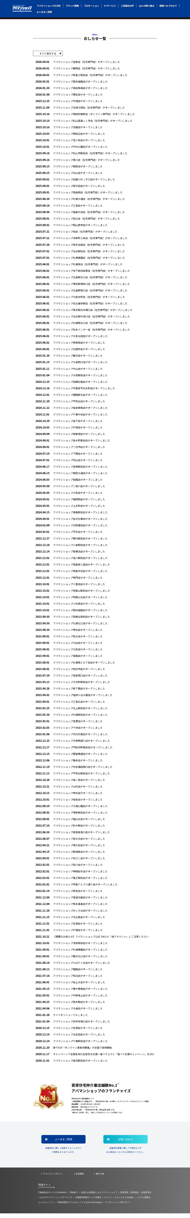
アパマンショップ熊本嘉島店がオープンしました (71, 907)
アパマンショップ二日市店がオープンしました (70, 448)
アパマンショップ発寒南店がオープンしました (70, 343)
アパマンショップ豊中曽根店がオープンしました (71, 993)
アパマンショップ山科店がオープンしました (69, 789)
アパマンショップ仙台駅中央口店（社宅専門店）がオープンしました (82, 317)
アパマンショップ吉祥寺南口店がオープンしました (72, 1026)
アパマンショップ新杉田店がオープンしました (70, 185)
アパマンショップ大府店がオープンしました (69, 651)
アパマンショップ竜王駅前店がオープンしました (71, 881)
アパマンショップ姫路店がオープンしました (69, 973)
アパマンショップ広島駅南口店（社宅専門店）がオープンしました (81, 290)
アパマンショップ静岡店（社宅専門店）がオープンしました (77, 67)
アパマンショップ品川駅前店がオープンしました (71, 559)
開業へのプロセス (168, 5)
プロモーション (91, 5)
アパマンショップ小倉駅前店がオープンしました (71, 546)
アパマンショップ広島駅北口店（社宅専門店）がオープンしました (81, 277)
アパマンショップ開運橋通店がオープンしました (71, 756)
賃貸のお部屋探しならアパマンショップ (99, 1197)
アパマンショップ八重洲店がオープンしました (70, 586)
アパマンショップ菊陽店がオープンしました (69, 658)
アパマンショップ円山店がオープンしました (69, 461)
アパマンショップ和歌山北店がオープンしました (71, 599)
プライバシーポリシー (53, 1178)
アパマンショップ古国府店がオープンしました (70, 349)
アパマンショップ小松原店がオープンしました (70, 605)
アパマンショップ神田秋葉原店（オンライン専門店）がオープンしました (85, 113)
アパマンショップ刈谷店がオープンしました (69, 645)
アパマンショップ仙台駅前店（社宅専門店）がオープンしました (80, 251)
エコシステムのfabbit (124, 1202)
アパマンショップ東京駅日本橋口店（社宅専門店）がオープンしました (83, 310)
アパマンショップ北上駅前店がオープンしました (71, 710)
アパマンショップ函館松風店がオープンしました (71, 382)
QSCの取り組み (146, 5)
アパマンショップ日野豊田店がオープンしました (71, 527)
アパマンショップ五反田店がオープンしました (70, 1039)
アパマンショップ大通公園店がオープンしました (71, 809)
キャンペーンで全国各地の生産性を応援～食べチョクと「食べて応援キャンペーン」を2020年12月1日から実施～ (96, 1058)
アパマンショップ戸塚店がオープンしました (69, 428)
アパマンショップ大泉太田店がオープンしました (71, 336)
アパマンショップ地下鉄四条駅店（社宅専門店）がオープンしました (82, 271)
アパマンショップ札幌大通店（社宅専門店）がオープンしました (80, 198)
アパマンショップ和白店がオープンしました (69, 980)
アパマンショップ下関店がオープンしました (69, 454)
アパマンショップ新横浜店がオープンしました (70, 553)
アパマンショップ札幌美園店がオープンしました (71, 953)
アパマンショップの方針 (49, 5)
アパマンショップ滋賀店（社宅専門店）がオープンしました (77, 61)
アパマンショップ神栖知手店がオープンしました (71, 875)
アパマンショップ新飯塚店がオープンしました (70, 435)
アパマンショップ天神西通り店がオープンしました (72, 743)
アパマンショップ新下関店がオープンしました (70, 691)
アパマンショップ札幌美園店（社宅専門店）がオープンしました (80, 258)
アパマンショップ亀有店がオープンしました (69, 763)
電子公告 (100, 1178)
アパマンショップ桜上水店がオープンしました (70, 986)
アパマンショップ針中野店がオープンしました (70, 829)
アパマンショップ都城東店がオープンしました (70, 855)
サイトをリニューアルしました (61, 1019)
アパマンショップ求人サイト (118, 1207)
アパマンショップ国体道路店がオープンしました (71, 80)
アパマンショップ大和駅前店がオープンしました (71, 376)
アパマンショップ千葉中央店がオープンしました (71, 415)
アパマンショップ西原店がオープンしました (69, 166)
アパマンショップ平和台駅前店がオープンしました (72, 776)
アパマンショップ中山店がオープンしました (69, 369)
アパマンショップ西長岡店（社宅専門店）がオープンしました (78, 192)
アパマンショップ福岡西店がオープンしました (70, 500)
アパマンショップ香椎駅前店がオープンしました (71, 513)
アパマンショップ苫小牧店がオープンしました (70, 139)
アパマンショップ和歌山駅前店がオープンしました (72, 592)
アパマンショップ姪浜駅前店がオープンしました (71, 1065)
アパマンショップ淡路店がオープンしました (69, 126)
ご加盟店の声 (127, 5)
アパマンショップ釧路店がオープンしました (69, 481)
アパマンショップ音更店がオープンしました (69, 724)
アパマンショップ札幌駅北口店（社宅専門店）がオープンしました (81, 323)
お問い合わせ (120, 1144)
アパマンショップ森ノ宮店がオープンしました (70, 783)
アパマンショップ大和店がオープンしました (69, 494)
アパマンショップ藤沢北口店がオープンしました (71, 960)
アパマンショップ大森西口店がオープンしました (71, 363)
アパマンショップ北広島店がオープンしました (70, 920)
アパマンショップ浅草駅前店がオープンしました (71, 947)
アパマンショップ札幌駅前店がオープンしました (71, 717)
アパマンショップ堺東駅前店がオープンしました (71, 815)
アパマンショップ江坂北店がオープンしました (70, 704)
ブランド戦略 (72, 5)
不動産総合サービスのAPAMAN (52, 1197)
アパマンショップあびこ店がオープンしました (70, 861)
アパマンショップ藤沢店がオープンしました (69, 356)
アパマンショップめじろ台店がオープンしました (71, 914)
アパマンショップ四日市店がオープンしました (70, 671)
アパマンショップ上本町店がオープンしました (70, 507)
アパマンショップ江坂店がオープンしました (69, 205)
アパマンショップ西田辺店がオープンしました (70, 133)
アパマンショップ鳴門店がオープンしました (69, 579)
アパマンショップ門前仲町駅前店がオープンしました (74, 750)
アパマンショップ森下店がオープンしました (69, 422)
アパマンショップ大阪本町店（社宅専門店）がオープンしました (80, 297)
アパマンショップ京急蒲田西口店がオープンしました (74, 769)
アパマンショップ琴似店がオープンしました (69, 632)
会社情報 (80, 1178)
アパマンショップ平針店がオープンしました (69, 533)
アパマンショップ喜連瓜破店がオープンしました (71, 901)
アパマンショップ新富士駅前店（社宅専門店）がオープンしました (81, 74)
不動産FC (73, 1197)
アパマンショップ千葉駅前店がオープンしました (71, 1045)
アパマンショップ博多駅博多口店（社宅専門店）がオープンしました (82, 284)
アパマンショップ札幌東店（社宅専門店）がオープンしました (78, 264)
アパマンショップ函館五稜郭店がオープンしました (72, 618)
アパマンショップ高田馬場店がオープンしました (71, 87)
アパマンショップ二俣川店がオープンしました (70, 487)
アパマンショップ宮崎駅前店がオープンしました (71, 467)
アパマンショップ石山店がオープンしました (69, 172)
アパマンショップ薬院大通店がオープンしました (71, 474)
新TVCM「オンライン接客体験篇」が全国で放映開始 (73, 1052)
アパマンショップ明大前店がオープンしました (70, 848)
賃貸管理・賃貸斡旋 (129, 1197)
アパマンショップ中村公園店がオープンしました (71, 146)
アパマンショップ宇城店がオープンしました (69, 100)
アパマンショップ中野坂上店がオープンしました (71, 999)
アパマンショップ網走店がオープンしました (69, 93)
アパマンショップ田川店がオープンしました (69, 868)
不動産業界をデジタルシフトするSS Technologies (79, 1207)
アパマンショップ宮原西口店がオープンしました (71, 678)
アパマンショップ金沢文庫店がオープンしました (71, 520)
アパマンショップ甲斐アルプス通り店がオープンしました (76, 888)
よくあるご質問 (44, 11)
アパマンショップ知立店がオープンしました (69, 638)
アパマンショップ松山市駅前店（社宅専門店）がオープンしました (81, 153)
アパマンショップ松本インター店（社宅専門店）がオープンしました (82, 330)
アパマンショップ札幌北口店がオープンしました (71, 625)
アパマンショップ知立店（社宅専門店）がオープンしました (77, 218)
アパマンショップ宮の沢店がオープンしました (70, 842)
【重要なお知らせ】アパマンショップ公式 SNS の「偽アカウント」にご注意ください (92, 940)
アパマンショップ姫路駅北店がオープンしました (71, 395)
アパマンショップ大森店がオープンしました (69, 1012)
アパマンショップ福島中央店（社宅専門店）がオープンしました (80, 212)
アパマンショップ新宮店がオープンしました (69, 894)
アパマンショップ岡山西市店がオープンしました (71, 225)
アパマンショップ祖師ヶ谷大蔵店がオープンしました (74, 697)
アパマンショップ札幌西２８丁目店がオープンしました (75, 664)
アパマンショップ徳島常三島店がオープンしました (72, 566)
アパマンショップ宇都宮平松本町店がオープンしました (75, 389)
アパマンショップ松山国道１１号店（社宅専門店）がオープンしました (83, 120)
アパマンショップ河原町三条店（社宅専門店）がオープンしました (81, 238)
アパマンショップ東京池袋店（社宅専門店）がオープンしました (80, 244)
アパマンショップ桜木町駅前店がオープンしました (72, 441)
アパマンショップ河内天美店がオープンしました (71, 737)
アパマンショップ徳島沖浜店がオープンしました (71, 573)
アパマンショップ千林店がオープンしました (69, 730)
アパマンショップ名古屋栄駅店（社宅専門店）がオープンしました (81, 304)
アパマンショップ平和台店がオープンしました (70, 402)
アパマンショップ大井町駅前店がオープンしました (72, 684)
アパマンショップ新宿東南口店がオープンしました (72, 835)
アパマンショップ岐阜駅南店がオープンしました (71, 408)
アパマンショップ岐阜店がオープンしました (69, 802)
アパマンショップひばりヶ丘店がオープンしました (72, 966)
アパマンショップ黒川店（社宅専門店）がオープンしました (77, 159)
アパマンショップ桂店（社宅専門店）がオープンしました (76, 231)
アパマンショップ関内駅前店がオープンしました (71, 540)
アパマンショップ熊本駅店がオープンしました (70, 1006)
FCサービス (110, 5)
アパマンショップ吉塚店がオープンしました (69, 927)
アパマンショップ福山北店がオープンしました (70, 822)
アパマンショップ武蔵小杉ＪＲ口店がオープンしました (75, 179)
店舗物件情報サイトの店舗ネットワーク (93, 1202)
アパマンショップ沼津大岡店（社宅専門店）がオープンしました (80, 107)
